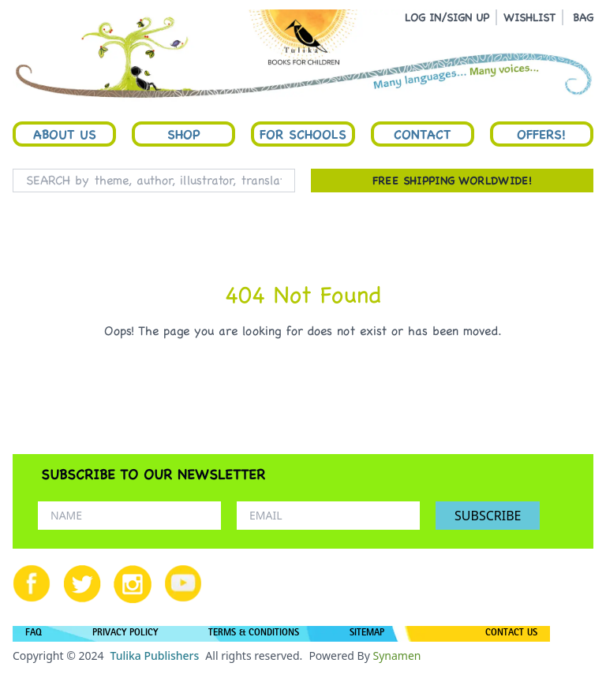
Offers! (541, 134)
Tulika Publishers (154, 655)
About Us (64, 134)
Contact (422, 134)
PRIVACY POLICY (125, 634)
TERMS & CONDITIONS (253, 634)
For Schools (303, 134)
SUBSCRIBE (487, 515)
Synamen (396, 655)
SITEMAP (367, 634)
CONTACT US (511, 634)
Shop (183, 134)
